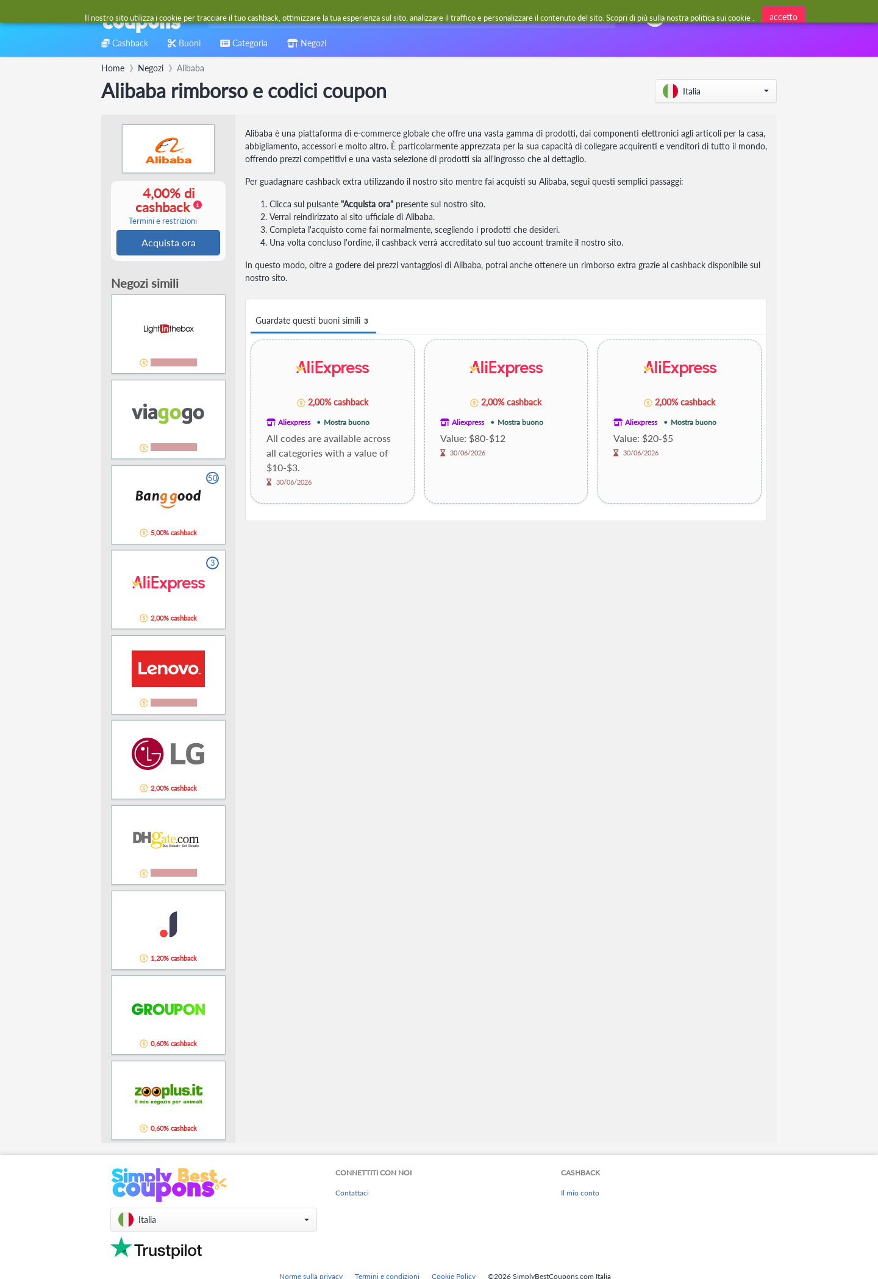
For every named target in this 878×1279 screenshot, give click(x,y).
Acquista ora (168, 243)
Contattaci (352, 1194)
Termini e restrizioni (163, 222)
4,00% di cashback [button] (163, 206)
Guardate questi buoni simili (313, 321)
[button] (716, 91)
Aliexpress (294, 422)
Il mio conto (580, 1194)
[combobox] (409, 17)
